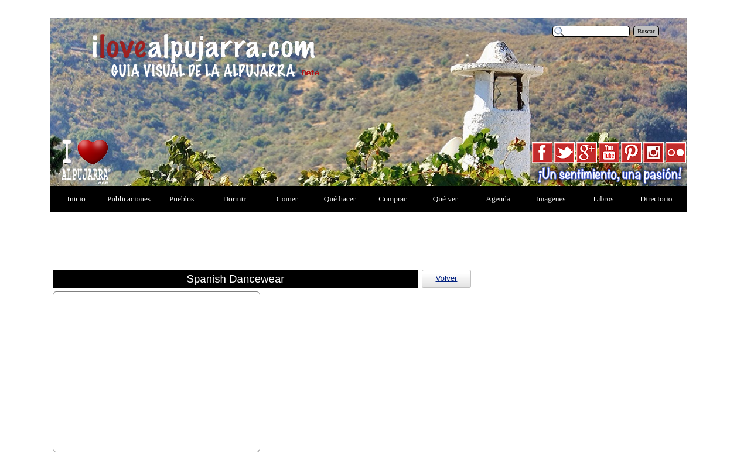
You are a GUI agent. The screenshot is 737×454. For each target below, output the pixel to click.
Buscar (646, 31)
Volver (446, 278)
